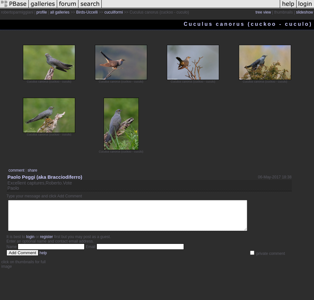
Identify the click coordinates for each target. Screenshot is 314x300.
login (30, 242)
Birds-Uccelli (87, 12)
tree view (263, 12)
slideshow (304, 12)
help (43, 258)
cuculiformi (113, 12)
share (32, 170)
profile (41, 12)
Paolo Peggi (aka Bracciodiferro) (44, 177)
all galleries (59, 12)
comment (16, 170)
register (46, 242)
